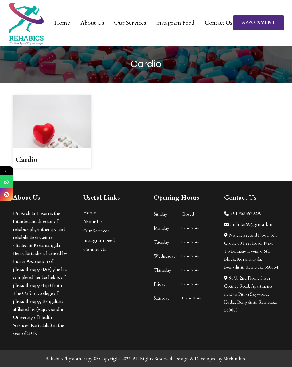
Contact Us (94, 249)
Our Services (96, 231)
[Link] (26, 23)
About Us (92, 222)
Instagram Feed (99, 240)
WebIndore (235, 359)
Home (89, 213)
